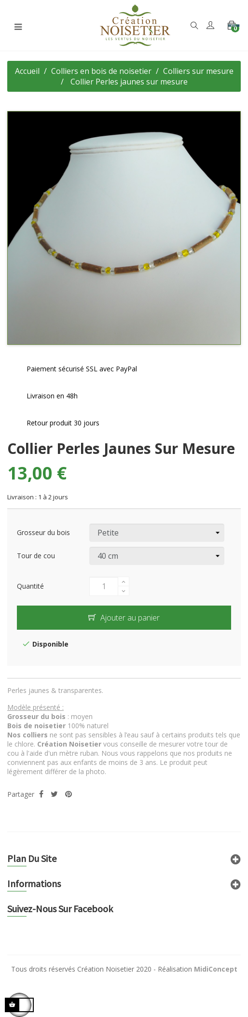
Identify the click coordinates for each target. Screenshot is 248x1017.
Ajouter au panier (124, 617)
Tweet (54, 794)
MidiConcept (215, 969)
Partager (41, 794)
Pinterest (68, 794)
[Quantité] (103, 586)
